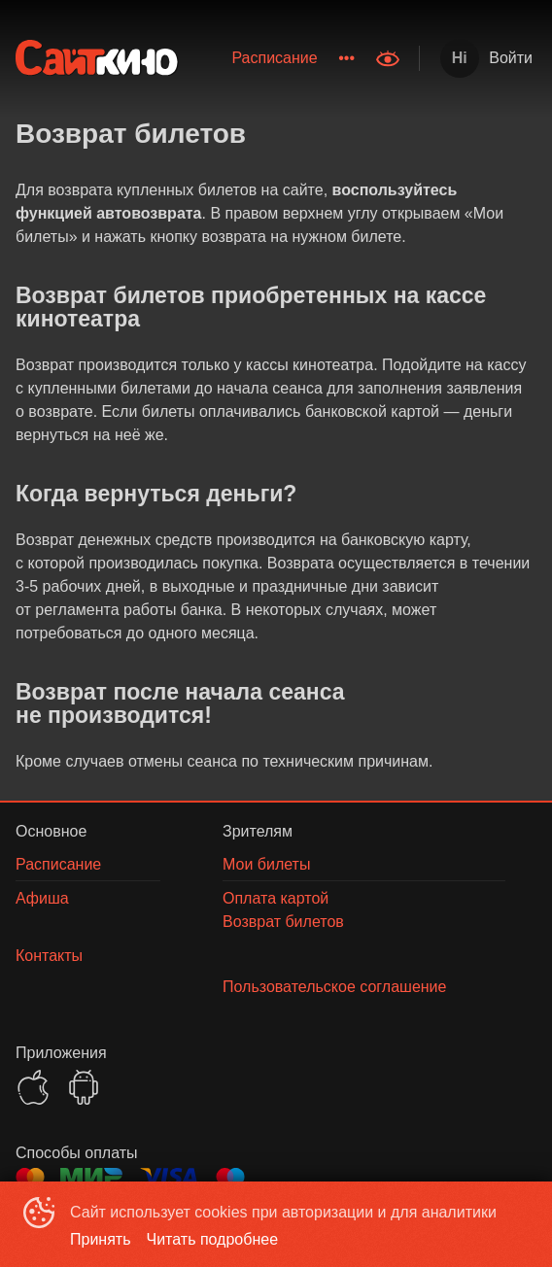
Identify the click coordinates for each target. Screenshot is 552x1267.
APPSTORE (33, 1087)
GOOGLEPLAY (83, 1087)
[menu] (279, 58)
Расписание (274, 58)
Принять (100, 1239)
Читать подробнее (213, 1239)
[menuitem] (274, 58)
